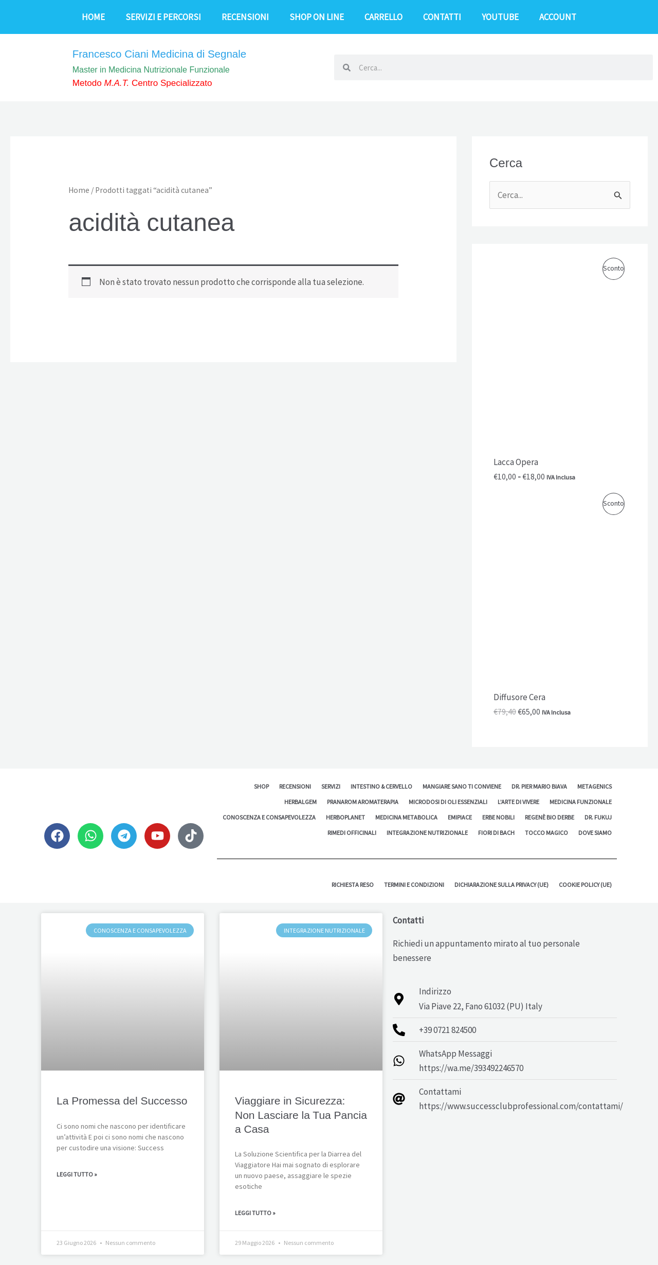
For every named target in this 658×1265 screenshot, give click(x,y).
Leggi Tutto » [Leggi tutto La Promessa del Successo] (77, 1174)
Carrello (383, 17)
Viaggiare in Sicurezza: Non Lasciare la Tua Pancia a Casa (301, 1115)
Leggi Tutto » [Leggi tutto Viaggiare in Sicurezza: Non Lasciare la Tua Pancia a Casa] (255, 1213)
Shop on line (316, 17)
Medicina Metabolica (406, 817)
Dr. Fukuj (598, 817)
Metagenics (594, 786)
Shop (261, 786)
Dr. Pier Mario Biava (539, 786)
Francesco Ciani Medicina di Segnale (174, 53)
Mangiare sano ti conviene (462, 786)
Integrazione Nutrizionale (427, 832)
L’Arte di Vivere (518, 802)
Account (557, 17)
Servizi (330, 786)
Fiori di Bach (496, 832)
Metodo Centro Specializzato (154, 83)
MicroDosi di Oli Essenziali (448, 802)
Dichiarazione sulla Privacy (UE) (501, 884)
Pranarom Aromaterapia (362, 802)
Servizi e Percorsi (163, 17)
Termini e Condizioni (414, 884)
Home (93, 17)
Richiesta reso (353, 884)
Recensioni (245, 17)
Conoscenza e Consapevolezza (269, 817)
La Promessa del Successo (122, 1101)
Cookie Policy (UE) (585, 884)
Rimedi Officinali (351, 832)
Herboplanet (345, 817)
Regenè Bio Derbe (549, 817)
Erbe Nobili (498, 817)
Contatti (442, 17)
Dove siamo (595, 832)
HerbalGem (300, 802)
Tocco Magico (546, 832)
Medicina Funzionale (581, 802)
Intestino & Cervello (381, 786)
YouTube (500, 17)
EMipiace (460, 817)
